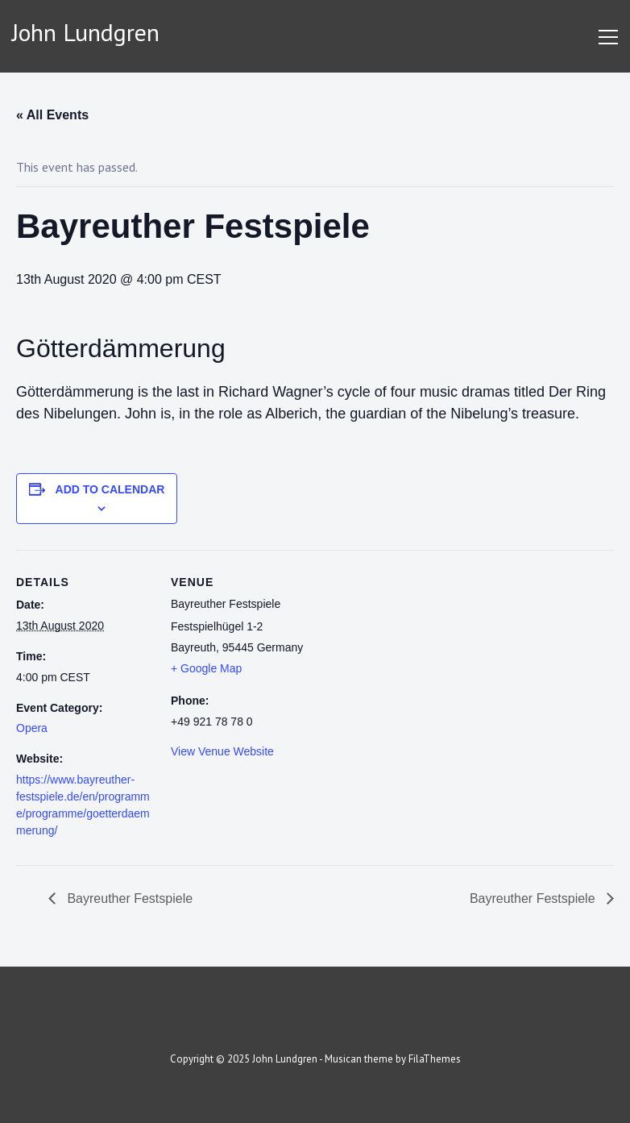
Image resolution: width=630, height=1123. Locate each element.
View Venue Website (222, 751)
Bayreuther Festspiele (128, 898)
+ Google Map (206, 668)
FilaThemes (434, 1059)
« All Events (52, 115)
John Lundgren (86, 32)
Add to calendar (110, 489)
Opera (32, 728)
